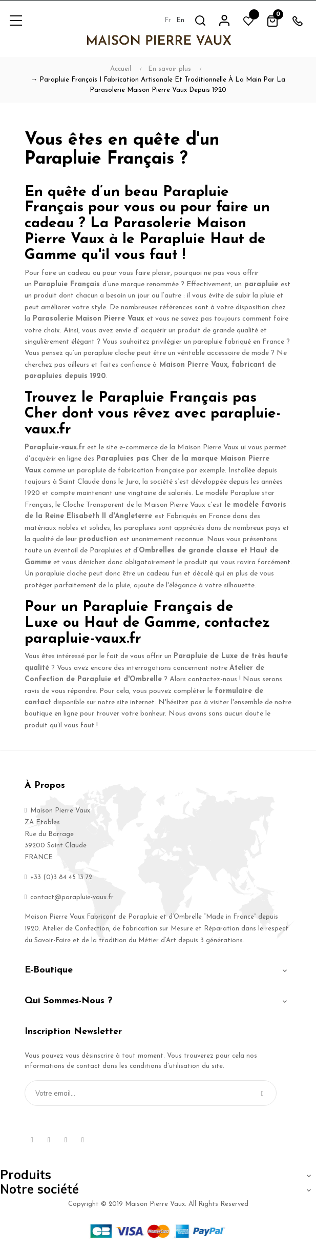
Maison (172, 365)
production (98, 539)
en (180, 20)
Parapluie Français (67, 284)
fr (167, 20)
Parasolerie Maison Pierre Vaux (88, 319)
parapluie (261, 284)
